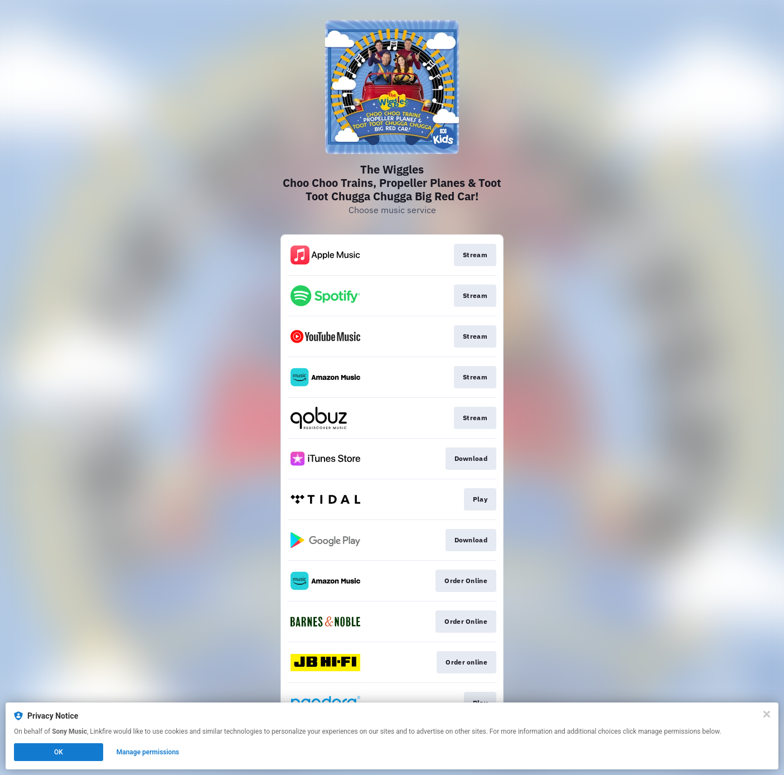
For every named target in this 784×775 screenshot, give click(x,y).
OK (58, 752)
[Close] (767, 714)
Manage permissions (148, 752)
